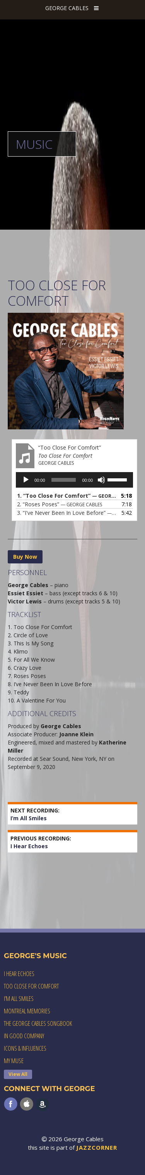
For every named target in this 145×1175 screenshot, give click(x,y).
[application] (74, 480)
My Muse (14, 1060)
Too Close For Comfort (31, 986)
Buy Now (25, 556)
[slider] (63, 480)
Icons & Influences (25, 1048)
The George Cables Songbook (38, 1023)
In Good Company (24, 1036)
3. (66, 512)
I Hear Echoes (40, 842)
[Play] (26, 480)
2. (59, 504)
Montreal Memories (27, 1011)
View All (18, 1074)
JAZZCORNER (96, 1147)
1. (66, 495)
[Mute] (101, 480)
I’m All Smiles (35, 814)
